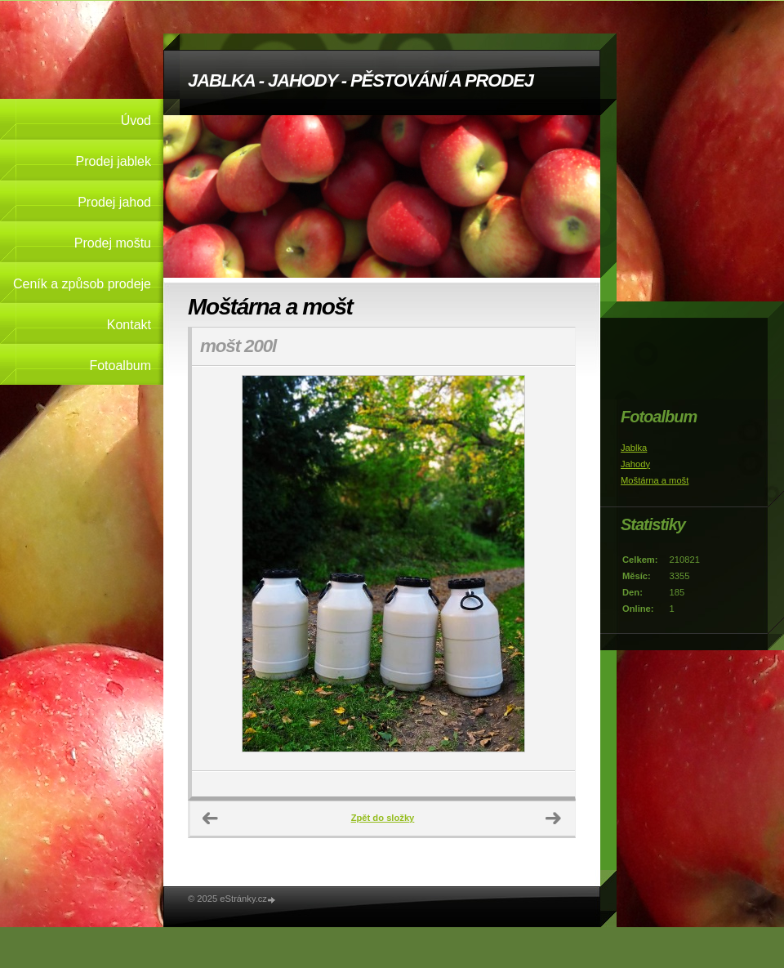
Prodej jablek (114, 161)
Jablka (634, 448)
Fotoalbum (120, 365)
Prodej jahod (114, 202)
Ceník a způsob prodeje (82, 284)
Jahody (635, 464)
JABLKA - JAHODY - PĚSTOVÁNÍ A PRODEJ (360, 80)
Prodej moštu (112, 243)
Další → (553, 818)
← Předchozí (210, 818)
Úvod (136, 120)
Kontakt (129, 325)
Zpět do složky (383, 818)
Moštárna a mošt (654, 480)
